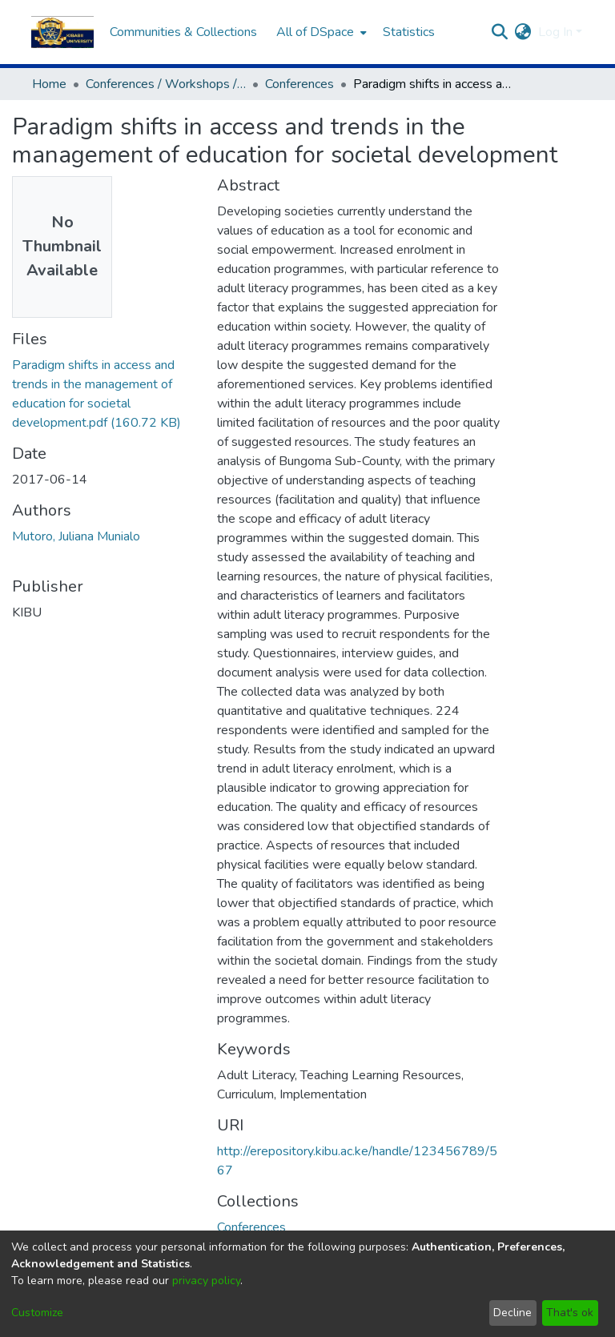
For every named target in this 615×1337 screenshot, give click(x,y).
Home (49, 84)
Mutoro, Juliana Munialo (76, 536)
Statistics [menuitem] (409, 32)
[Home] (62, 32)
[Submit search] (500, 32)
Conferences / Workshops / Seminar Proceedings (166, 84)
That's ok (569, 1312)
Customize (37, 1312)
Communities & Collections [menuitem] (183, 32)
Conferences (299, 84)
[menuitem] (320, 32)
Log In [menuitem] (555, 32)
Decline (512, 1312)
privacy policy (206, 1280)
